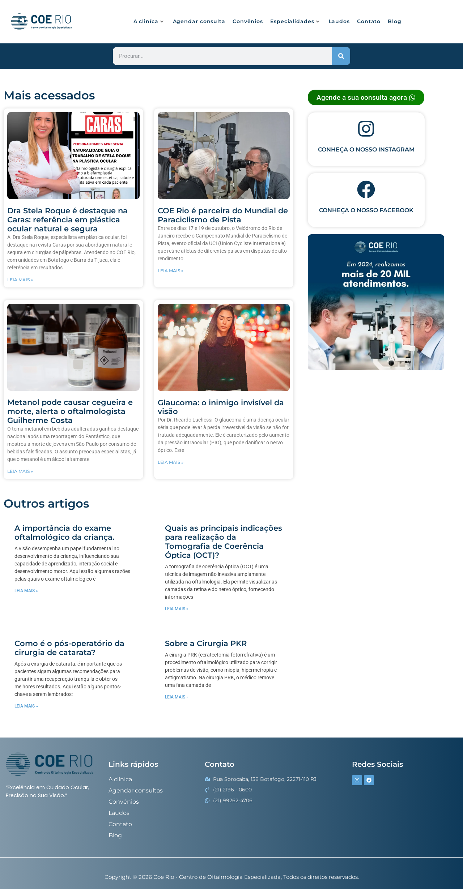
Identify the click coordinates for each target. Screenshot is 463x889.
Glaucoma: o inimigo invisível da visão (221, 407)
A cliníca (148, 21)
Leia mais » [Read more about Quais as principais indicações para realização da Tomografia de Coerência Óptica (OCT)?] (176, 608)
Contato (369, 21)
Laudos (339, 21)
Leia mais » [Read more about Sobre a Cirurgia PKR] (176, 697)
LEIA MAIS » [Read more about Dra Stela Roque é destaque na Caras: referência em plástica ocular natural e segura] (20, 279)
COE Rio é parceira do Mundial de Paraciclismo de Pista (223, 215)
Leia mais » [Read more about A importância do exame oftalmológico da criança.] (26, 590)
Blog (395, 21)
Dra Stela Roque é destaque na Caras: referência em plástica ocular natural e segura (67, 219)
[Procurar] (341, 56)
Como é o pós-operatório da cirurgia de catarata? (69, 648)
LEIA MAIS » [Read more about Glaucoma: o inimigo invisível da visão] (170, 462)
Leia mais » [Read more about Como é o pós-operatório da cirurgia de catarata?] (26, 706)
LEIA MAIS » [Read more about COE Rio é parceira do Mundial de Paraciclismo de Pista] (170, 270)
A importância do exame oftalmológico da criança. (64, 532)
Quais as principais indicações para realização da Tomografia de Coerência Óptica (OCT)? (223, 541)
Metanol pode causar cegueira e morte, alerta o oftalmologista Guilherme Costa (70, 411)
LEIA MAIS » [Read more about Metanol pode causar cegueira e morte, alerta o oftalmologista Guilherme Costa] (20, 471)
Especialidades (295, 21)
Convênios (248, 21)
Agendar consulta (199, 21)
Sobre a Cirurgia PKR (206, 643)
